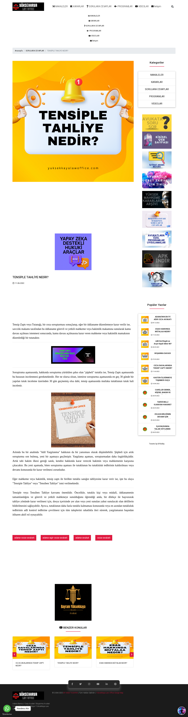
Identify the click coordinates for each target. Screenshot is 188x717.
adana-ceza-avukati (24, 537)
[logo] (28, 7)
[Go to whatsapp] (7, 708)
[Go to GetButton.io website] (7, 714)
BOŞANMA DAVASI (163, 353)
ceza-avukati (103, 537)
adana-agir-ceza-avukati (55, 537)
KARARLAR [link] (157, 82)
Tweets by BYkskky (156, 444)
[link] (60, 7)
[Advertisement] (73, 212)
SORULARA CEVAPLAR (35, 51)
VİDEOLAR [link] (156, 103)
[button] (172, 7)
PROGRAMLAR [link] (156, 96)
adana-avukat (82, 537)
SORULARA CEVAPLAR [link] (157, 89)
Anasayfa (19, 51)
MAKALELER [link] (156, 74)
